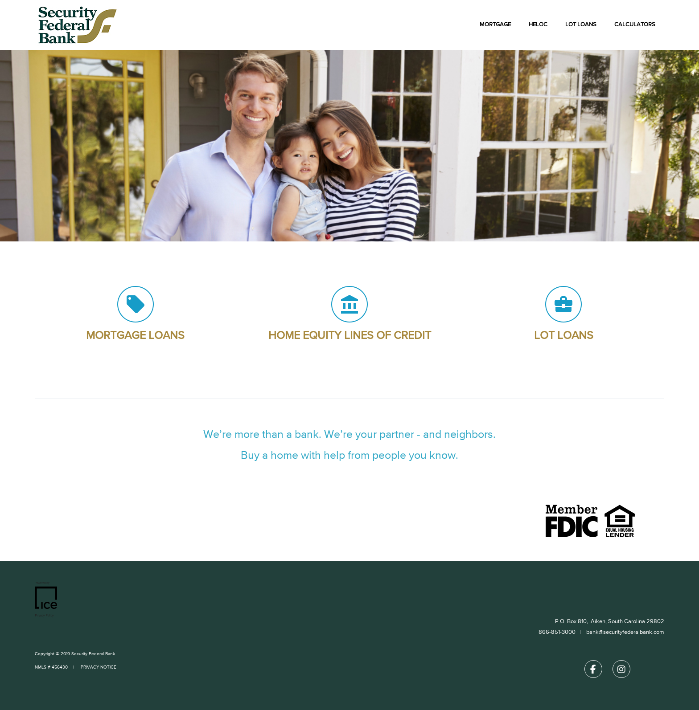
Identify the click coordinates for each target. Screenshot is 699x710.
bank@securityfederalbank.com (625, 632)
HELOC (538, 25)
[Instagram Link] (621, 671)
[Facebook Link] (593, 671)
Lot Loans (580, 25)
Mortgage (495, 25)
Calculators (634, 25)
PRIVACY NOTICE (97, 667)
